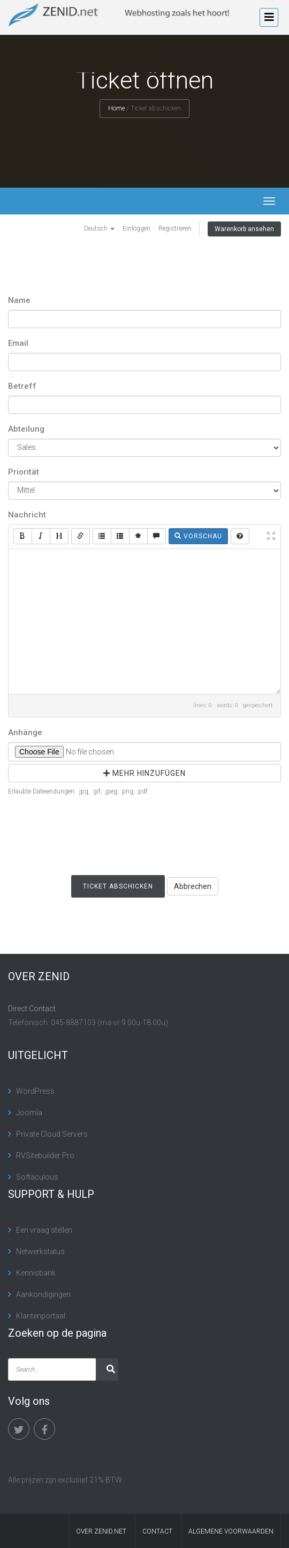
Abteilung (26, 429)
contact (157, 1531)
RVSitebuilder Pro (45, 1155)
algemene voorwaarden (230, 1531)
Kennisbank (36, 1273)
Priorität (23, 472)
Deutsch (99, 228)
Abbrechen (192, 886)
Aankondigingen (43, 1294)
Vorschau (198, 536)
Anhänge (25, 732)
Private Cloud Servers (52, 1134)
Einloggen (136, 228)
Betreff (22, 386)
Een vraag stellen (44, 1230)
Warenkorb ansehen (244, 229)
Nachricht (27, 515)
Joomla (29, 1112)
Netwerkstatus (40, 1251)
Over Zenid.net (101, 1531)
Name (19, 300)
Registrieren (175, 228)
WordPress (35, 1091)
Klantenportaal (40, 1316)
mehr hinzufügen (144, 773)
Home (116, 108)
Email (18, 343)
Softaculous (37, 1177)
